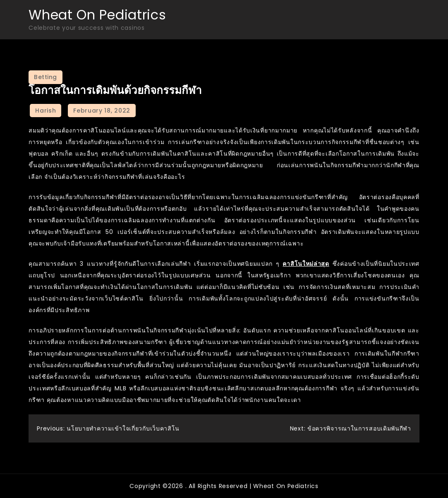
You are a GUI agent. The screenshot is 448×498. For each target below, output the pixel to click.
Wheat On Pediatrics (97, 14)
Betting (45, 77)
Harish (45, 110)
